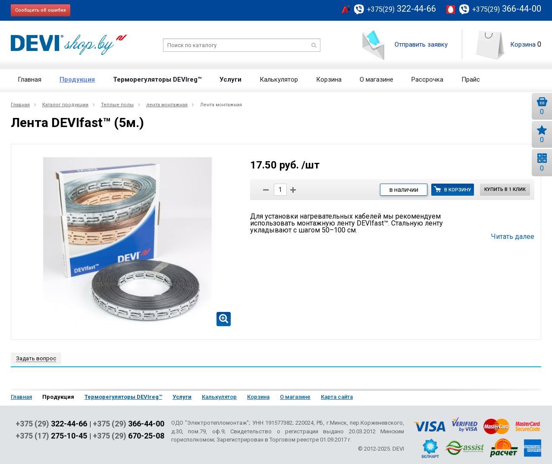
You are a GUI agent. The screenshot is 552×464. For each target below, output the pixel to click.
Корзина (523, 44)
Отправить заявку (421, 44)
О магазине (376, 79)
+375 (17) (51, 436)
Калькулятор (279, 79)
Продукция (77, 79)
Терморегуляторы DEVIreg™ (157, 79)
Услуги (231, 79)
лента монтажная (167, 105)
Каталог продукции (65, 105)
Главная (29, 79)
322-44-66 (401, 8)
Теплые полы (117, 105)
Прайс (470, 79)
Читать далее (512, 236)
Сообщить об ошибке (40, 10)
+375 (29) (51, 424)
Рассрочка (427, 79)
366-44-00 (506, 8)
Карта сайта (337, 397)
